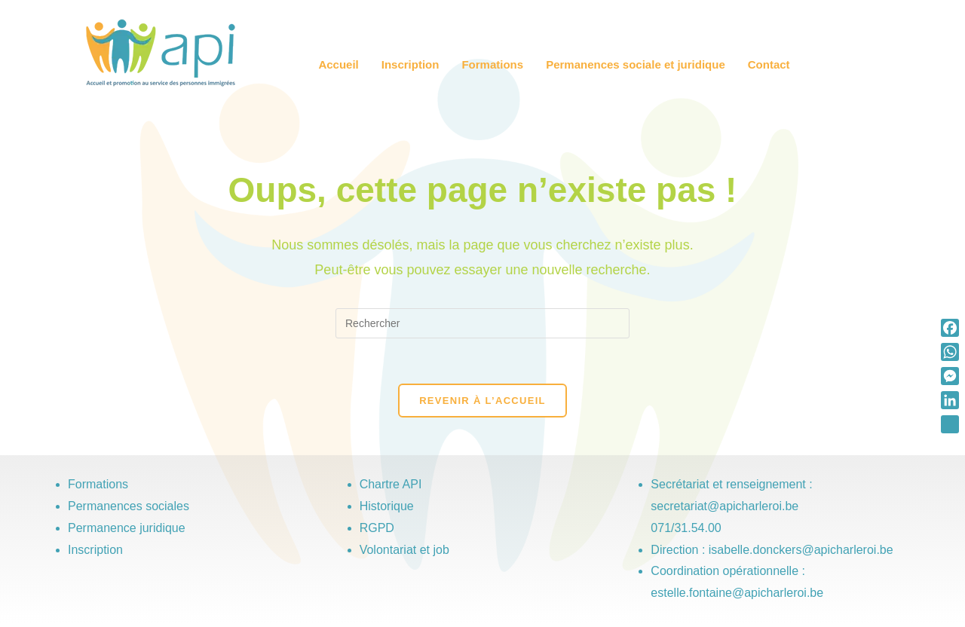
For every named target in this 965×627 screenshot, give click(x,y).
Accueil (338, 64)
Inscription (410, 64)
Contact (769, 64)
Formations (492, 64)
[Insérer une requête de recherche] (482, 323)
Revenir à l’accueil (482, 400)
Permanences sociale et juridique (635, 64)
